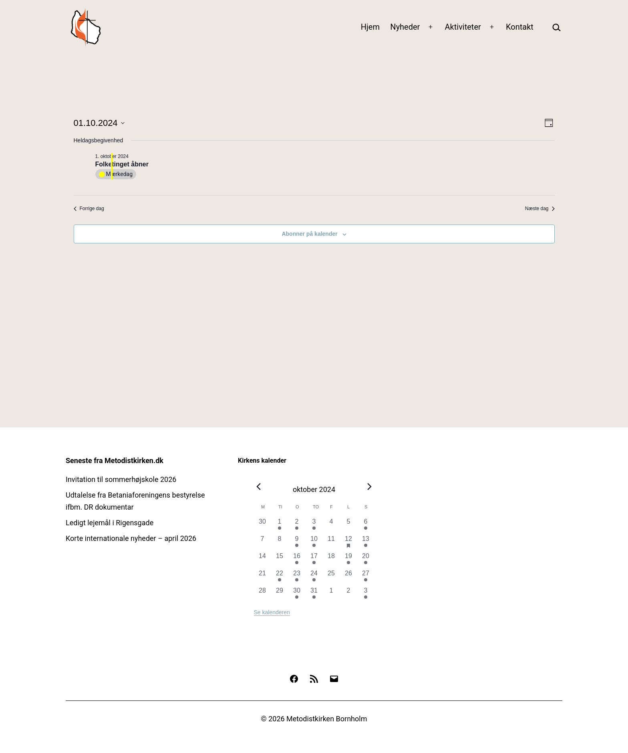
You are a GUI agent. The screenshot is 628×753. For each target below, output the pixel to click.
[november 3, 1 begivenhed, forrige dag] (365, 594)
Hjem (370, 27)
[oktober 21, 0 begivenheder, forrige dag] (262, 577)
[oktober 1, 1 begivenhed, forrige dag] (279, 525)
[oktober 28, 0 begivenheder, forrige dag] (262, 594)
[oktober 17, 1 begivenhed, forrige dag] (314, 560)
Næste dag (540, 208)
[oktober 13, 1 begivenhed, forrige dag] (365, 542)
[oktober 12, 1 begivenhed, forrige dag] (348, 542)
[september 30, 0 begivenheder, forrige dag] (262, 525)
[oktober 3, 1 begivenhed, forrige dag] (314, 525)
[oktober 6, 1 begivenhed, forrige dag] (365, 525)
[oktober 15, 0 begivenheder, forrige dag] (279, 560)
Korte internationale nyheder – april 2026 (131, 538)
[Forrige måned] (259, 487)
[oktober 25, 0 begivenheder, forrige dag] (331, 577)
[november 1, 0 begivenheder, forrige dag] (331, 594)
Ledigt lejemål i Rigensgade (109, 522)
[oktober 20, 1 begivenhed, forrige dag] (365, 560)
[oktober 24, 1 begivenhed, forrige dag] (314, 577)
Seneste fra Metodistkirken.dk (114, 460)
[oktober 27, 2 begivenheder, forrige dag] (365, 577)
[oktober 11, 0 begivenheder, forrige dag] (331, 542)
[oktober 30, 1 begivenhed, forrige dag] (297, 594)
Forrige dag (89, 208)
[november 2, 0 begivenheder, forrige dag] (348, 594)
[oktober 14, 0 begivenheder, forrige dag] (262, 560)
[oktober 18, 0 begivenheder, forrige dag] (331, 560)
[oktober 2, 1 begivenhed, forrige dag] (297, 525)
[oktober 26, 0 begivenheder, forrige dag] (348, 577)
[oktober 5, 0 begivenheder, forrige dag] (348, 525)
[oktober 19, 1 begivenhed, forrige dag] (348, 560)
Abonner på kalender (309, 234)
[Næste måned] (369, 487)
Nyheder (405, 27)
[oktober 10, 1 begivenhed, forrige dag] (314, 542)
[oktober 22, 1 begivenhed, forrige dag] (279, 577)
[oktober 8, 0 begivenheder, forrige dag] (279, 542)
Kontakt (519, 27)
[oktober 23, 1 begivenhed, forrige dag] (297, 577)
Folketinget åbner (122, 164)
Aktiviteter (463, 27)
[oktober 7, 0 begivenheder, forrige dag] (262, 542)
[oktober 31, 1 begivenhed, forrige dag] (314, 594)
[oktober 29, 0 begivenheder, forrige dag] (279, 594)
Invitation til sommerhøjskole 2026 (121, 479)
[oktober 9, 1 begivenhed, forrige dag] (297, 542)
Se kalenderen (272, 612)
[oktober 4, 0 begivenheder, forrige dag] (331, 525)
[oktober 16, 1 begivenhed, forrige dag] (297, 560)
